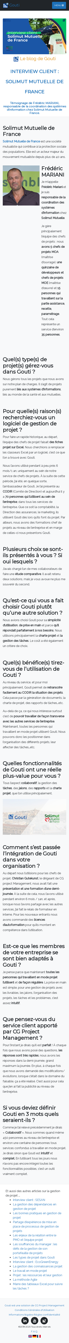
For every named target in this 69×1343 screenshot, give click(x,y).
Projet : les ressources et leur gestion (37, 1275)
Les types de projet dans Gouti (34, 1257)
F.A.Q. (34, 1331)
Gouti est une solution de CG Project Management (34, 1305)
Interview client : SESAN (29, 1200)
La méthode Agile (25, 1279)
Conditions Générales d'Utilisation (34, 1310)
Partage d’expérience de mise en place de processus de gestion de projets (36, 1226)
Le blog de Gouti (34, 58)
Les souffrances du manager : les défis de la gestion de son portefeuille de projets (35, 1248)
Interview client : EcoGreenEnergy (35, 1262)
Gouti (11, 5)
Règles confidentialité (47, 1314)
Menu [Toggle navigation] (59, 5)
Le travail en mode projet (30, 1271)
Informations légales (21, 1314)
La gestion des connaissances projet (37, 1266)
